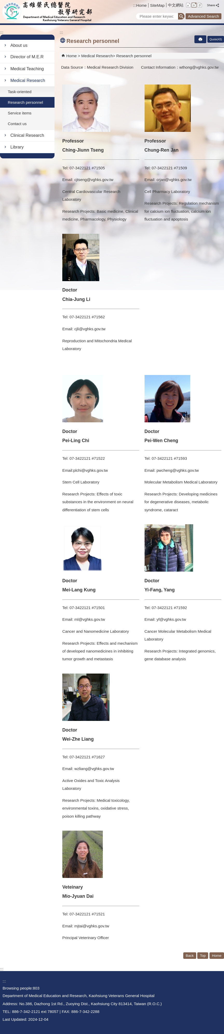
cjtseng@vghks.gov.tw (93, 179)
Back (190, 956)
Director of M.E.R (27, 56)
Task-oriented (19, 91)
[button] (181, 16)
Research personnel (25, 102)
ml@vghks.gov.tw (89, 619)
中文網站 (176, 5)
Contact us (17, 123)
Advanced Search (203, 16)
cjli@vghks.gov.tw (89, 329)
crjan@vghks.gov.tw (174, 179)
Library (17, 147)
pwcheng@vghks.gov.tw (177, 470)
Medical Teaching (27, 68)
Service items (19, 113)
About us (19, 45)
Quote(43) (215, 39)
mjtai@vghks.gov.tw (91, 926)
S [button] (188, 5)
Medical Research (27, 80)
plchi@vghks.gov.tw (90, 470)
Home (141, 5)
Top (203, 956)
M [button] (194, 5)
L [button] (200, 5)
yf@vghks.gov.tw (171, 619)
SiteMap (157, 5)
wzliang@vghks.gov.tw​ (94, 768)
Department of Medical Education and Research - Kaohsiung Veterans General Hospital (47, 11)
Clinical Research (27, 135)
